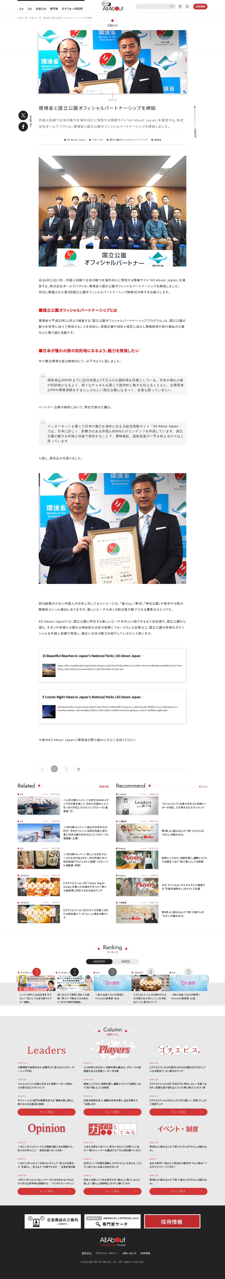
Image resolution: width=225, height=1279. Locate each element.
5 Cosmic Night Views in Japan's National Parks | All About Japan (91, 697)
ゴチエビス (24, 875)
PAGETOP (195, 133)
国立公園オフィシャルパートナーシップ (129, 139)
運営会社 (87, 1253)
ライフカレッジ (26, 972)
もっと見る (47, 1112)
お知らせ (41, 9)
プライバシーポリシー (107, 1253)
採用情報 (145, 1253)
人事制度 (122, 821)
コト (29, 9)
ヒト (21, 9)
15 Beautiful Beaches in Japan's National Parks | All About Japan (91, 655)
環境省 (157, 139)
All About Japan (76, 139)
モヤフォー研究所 (72, 9)
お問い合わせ (129, 1253)
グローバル (97, 139)
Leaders (122, 794)
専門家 (54, 9)
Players (122, 848)
